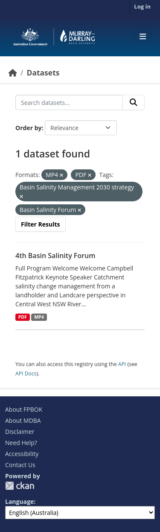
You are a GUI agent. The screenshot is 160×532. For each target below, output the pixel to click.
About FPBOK (23, 409)
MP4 (39, 317)
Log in (142, 6)
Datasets (42, 72)
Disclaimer (19, 431)
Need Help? (21, 443)
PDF (22, 317)
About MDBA (23, 420)
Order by (28, 128)
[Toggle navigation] (142, 37)
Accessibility (21, 454)
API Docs (26, 373)
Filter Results (40, 224)
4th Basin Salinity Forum (55, 255)
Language (19, 501)
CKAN (19, 485)
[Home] (13, 72)
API (122, 364)
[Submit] (133, 102)
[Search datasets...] (69, 102)
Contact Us (20, 465)
